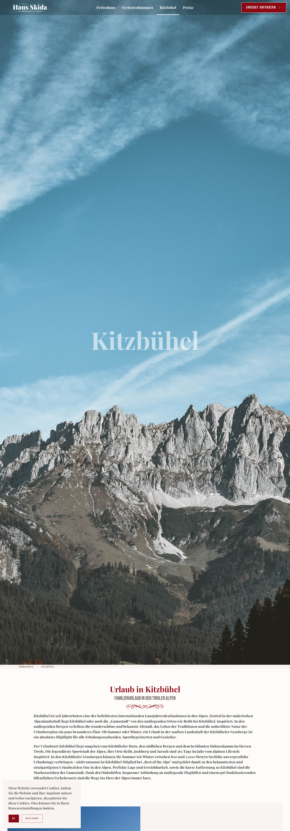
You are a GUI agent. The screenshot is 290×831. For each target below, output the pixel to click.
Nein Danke (32, 818)
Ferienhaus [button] (106, 7)
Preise (188, 7)
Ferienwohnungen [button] (137, 7)
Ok (13, 818)
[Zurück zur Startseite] (29, 7)
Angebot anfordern (263, 7)
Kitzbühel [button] (168, 7)
